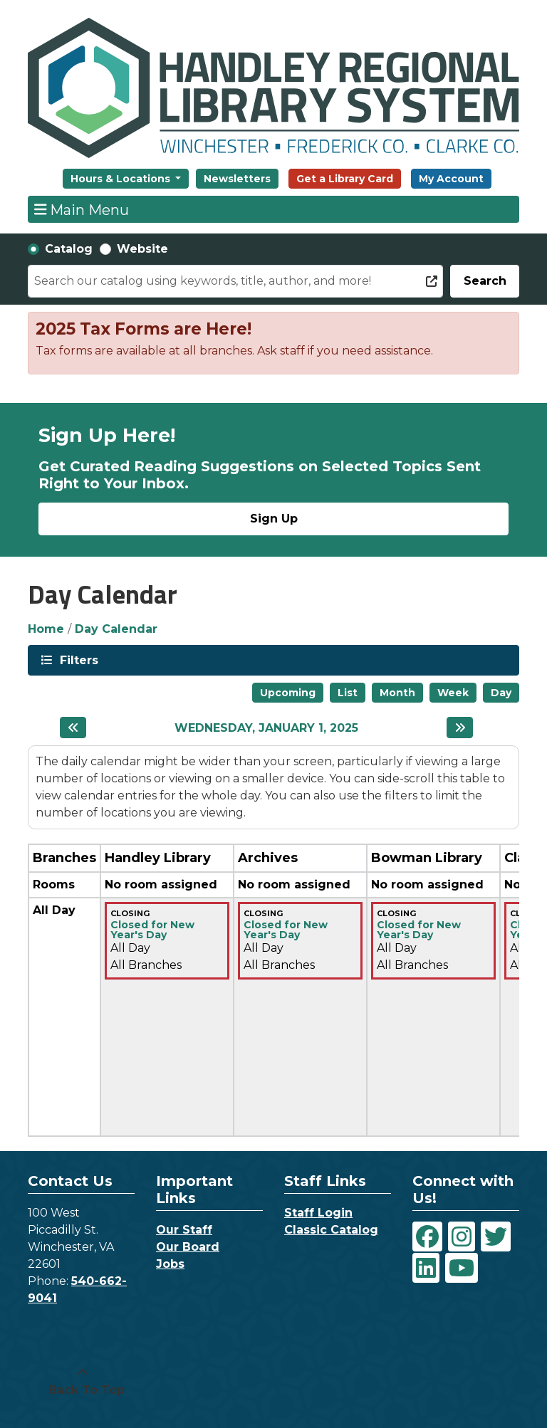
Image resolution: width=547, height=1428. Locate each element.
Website (142, 249)
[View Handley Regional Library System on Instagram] (461, 1236)
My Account (451, 178)
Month (397, 692)
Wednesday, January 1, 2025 (266, 728)
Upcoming (288, 692)
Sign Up (274, 518)
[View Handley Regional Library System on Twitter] (496, 1236)
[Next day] (460, 727)
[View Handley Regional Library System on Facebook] (427, 1236)
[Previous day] (73, 727)
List (348, 692)
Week (453, 692)
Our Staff (184, 1230)
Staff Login (318, 1212)
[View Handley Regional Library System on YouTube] (461, 1268)
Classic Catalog (331, 1230)
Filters (78, 659)
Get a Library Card (344, 178)
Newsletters (237, 178)
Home (46, 629)
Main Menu (82, 209)
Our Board (187, 1247)
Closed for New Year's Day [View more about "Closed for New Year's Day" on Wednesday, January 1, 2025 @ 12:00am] (152, 930)
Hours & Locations (122, 178)
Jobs (170, 1264)
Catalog (69, 249)
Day (501, 692)
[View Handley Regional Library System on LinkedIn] (425, 1268)
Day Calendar (116, 629)
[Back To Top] (82, 1382)
